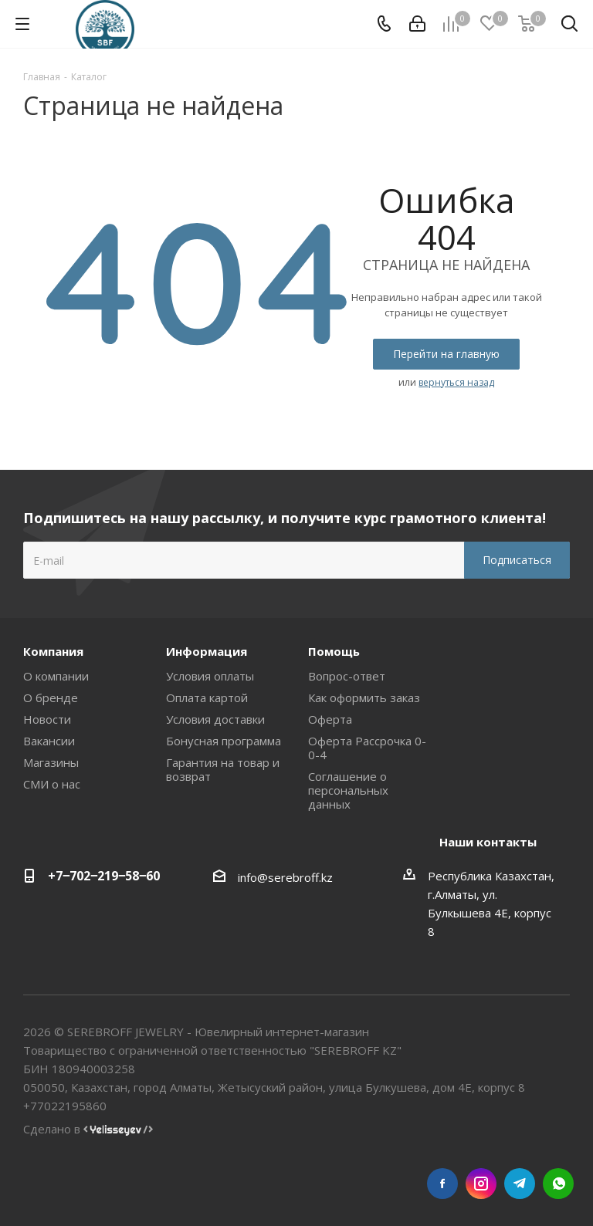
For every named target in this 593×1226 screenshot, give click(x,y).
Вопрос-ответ (346, 676)
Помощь (334, 651)
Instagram (481, 1183)
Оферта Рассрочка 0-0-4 (367, 747)
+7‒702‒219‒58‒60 (104, 875)
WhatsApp (558, 1183)
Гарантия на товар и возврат (223, 769)
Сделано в (88, 1128)
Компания (53, 651)
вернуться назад (456, 382)
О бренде (50, 697)
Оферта (330, 719)
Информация (206, 651)
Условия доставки (215, 719)
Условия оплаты (210, 676)
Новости (47, 719)
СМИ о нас (51, 784)
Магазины (51, 762)
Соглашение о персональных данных (348, 790)
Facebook (442, 1183)
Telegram (519, 1183)
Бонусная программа (223, 740)
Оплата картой (207, 697)
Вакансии (49, 740)
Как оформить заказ (364, 697)
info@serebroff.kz (285, 877)
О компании (56, 676)
